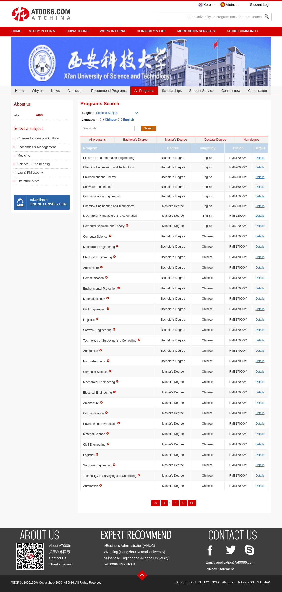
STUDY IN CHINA (42, 31)
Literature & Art (28, 181)
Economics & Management (36, 147)
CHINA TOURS (77, 31)
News (55, 91)
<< (155, 503)
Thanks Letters (60, 564)
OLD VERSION (186, 582)
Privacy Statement (220, 569)
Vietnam (232, 5)
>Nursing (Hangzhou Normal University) (134, 552)
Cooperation (257, 91)
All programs (97, 139)
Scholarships (172, 91)
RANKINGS (246, 582)
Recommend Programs (109, 91)
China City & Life (151, 31)
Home (19, 91)
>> (192, 503)
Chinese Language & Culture (38, 138)
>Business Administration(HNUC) (129, 546)
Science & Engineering (33, 164)
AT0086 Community (242, 31)
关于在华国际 (59, 552)
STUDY (204, 582)
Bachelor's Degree (135, 139)
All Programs (144, 91)
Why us (38, 91)
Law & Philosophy (30, 172)
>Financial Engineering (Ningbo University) (137, 558)
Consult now (230, 91)
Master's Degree (176, 139)
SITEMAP (263, 582)
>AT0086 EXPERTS (119, 564)
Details (260, 158)
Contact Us (57, 558)
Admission (75, 91)
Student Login (260, 5)
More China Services (196, 31)
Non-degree (251, 139)
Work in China (112, 31)
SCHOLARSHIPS (223, 582)
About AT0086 (60, 546)
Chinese (111, 119)
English (128, 119)
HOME (16, 31)
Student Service (201, 91)
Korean (208, 5)
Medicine (23, 155)
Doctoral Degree (215, 139)
